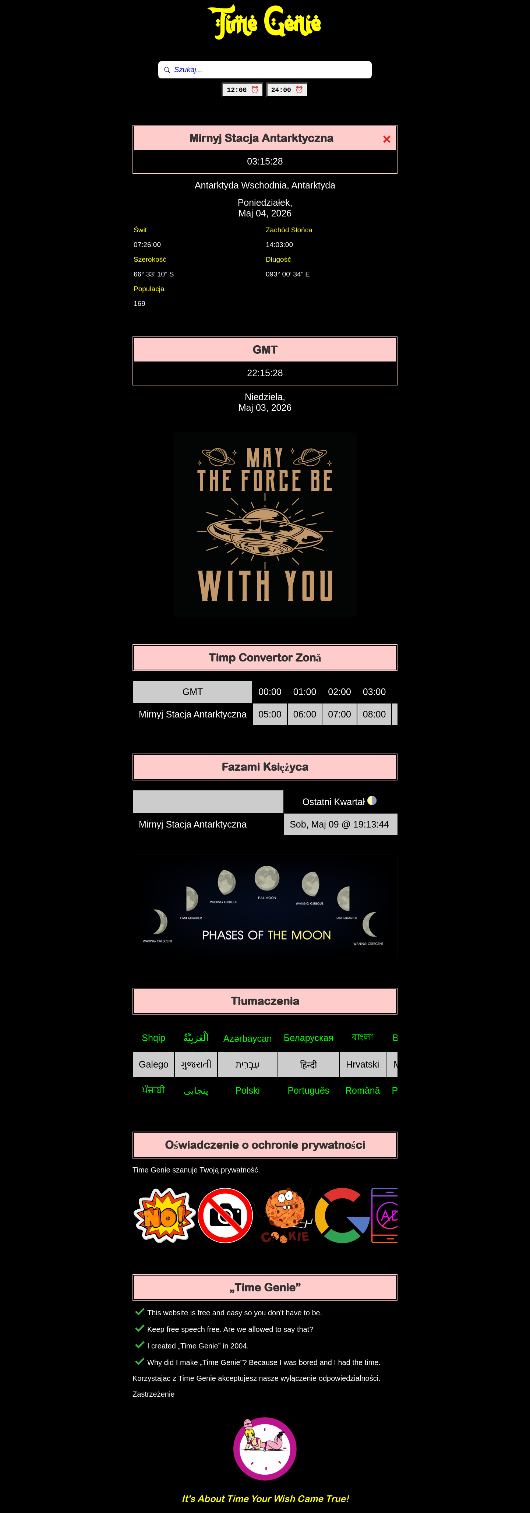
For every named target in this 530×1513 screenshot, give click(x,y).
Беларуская (308, 1038)
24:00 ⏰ (287, 90)
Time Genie (265, 24)
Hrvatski (362, 1064)
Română (362, 1090)
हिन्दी (308, 1065)
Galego (154, 1064)
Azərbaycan (247, 1038)
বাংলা (362, 1037)
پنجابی (196, 1090)
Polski (247, 1090)
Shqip (153, 1038)
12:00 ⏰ (243, 90)
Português (308, 1090)
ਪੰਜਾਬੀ (153, 1090)
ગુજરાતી (196, 1064)
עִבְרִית (248, 1064)
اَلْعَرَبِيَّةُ (196, 1038)
